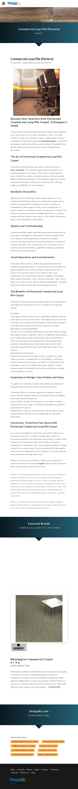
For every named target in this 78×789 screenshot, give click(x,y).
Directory (25, 772)
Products (15, 63)
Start (13, 769)
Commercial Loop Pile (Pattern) (35, 63)
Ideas (37, 769)
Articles (21, 769)
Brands (15, 772)
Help (33, 772)
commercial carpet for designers (23, 745)
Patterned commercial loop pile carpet (25, 741)
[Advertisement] (39, 567)
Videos (45, 769)
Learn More (54, 687)
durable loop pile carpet (48, 745)
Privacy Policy (22, 783)
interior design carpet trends (53, 741)
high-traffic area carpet (47, 750)
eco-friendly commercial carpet (23, 750)
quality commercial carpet (47, 754)
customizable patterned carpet (22, 754)
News (29, 769)
